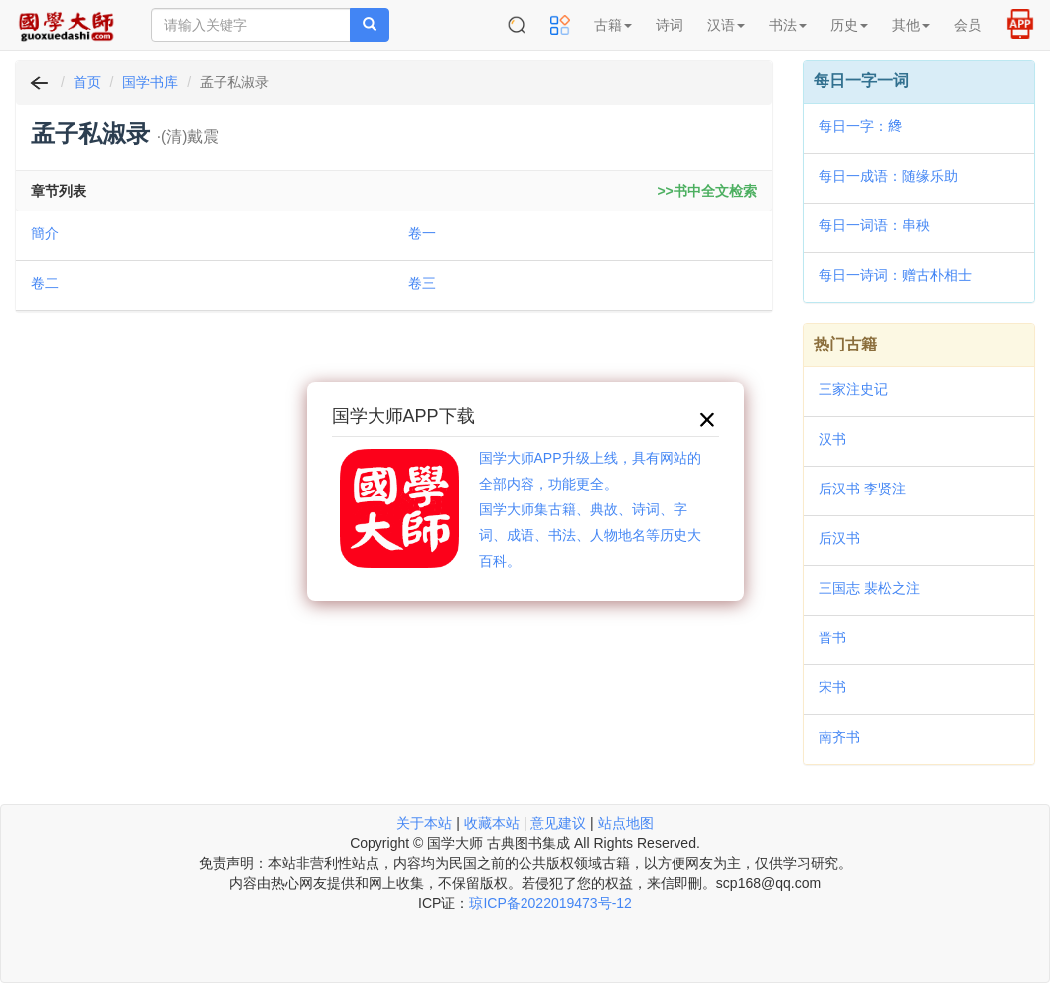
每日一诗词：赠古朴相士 (895, 275)
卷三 (422, 283)
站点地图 (626, 823)
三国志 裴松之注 (869, 588)
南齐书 (839, 737)
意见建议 (558, 823)
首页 (87, 82)
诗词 (669, 25)
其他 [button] (911, 25)
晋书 (832, 637)
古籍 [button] (613, 25)
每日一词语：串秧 (874, 225)
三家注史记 (853, 389)
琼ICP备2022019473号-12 (550, 903)
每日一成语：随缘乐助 (888, 176)
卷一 (422, 233)
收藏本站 (492, 823)
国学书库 (150, 82)
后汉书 (839, 538)
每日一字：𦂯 (860, 126)
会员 (967, 25)
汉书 (832, 439)
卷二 (45, 283)
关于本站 (424, 823)
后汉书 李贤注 (862, 488)
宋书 (832, 687)
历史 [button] (849, 25)
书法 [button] (788, 25)
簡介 (45, 233)
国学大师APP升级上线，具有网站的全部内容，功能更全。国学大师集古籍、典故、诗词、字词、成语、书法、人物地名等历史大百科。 (590, 509)
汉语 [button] (726, 25)
